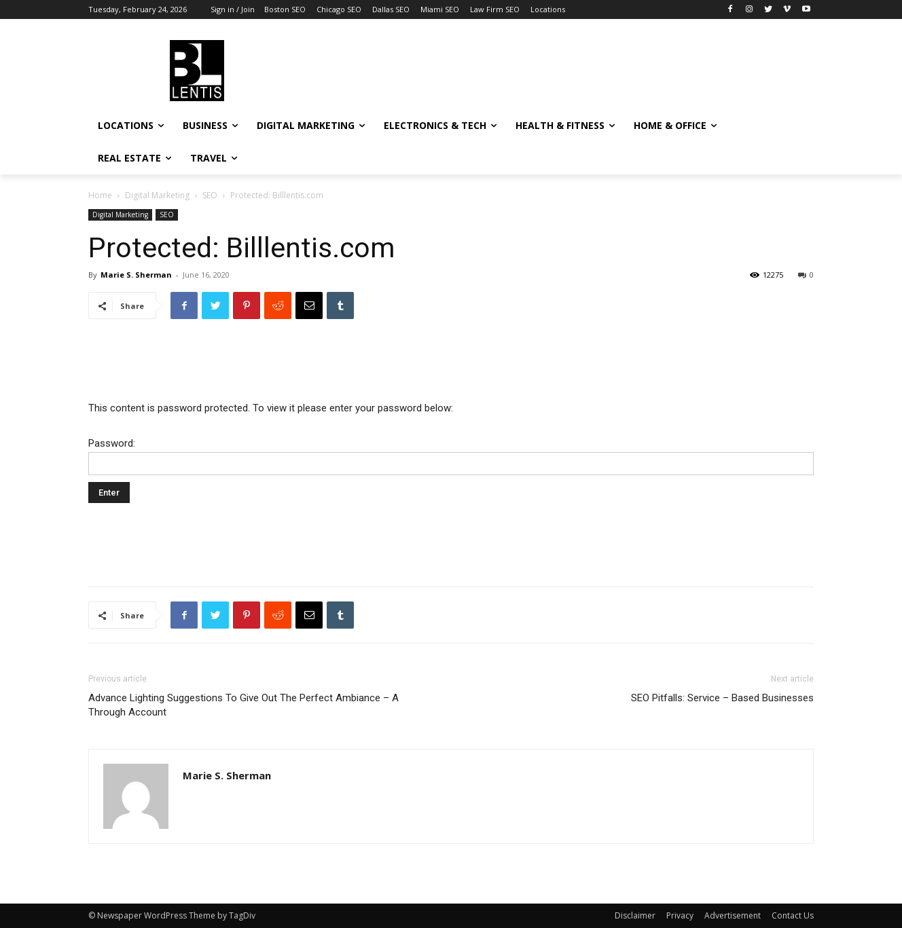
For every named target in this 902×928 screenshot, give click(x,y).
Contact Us (793, 915)
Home (100, 195)
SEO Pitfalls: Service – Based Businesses (722, 698)
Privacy (679, 915)
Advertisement (732, 915)
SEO (209, 195)
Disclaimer (635, 915)
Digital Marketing (157, 195)
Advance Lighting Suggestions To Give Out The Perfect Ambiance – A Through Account (243, 705)
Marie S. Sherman (136, 275)
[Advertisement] (553, 68)
